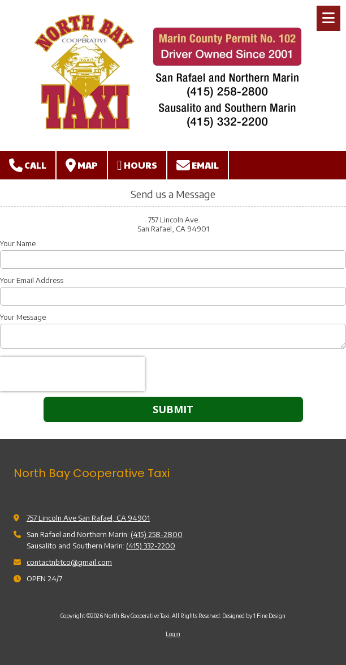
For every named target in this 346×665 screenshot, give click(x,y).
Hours (137, 165)
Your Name (18, 243)
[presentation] (72, 374)
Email (197, 165)
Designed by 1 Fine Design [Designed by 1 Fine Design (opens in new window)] (254, 615)
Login (173, 633)
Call (27, 165)
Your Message (23, 316)
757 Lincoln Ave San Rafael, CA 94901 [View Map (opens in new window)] (88, 517)
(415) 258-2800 (157, 534)
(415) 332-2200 (150, 545)
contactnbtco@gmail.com (69, 562)
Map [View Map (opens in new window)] (82, 165)
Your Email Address (31, 280)
